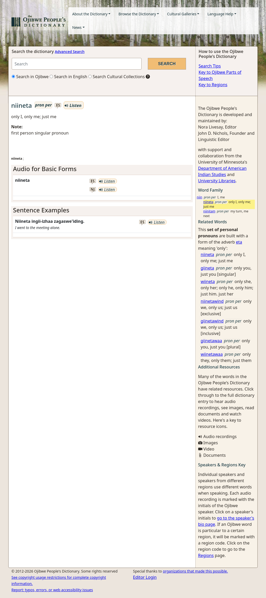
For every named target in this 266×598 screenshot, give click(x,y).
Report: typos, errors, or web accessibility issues (52, 589)
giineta (207, 268)
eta (239, 242)
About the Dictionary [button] (90, 13)
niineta (208, 202)
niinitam (209, 211)
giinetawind (212, 321)
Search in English (68, 76)
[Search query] (77, 64)
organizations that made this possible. (195, 571)
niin (199, 197)
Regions (206, 555)
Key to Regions (213, 85)
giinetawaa (211, 341)
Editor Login (145, 577)
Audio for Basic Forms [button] (45, 169)
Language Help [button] (220, 13)
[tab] (102, 168)
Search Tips (210, 66)
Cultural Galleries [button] (181, 13)
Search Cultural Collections (116, 76)
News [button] (77, 27)
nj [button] (93, 189)
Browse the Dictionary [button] (137, 13)
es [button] (58, 105)
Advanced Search (69, 51)
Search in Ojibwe (30, 76)
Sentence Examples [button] (41, 210)
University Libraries (217, 181)
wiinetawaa (212, 354)
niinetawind (212, 301)
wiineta (208, 281)
